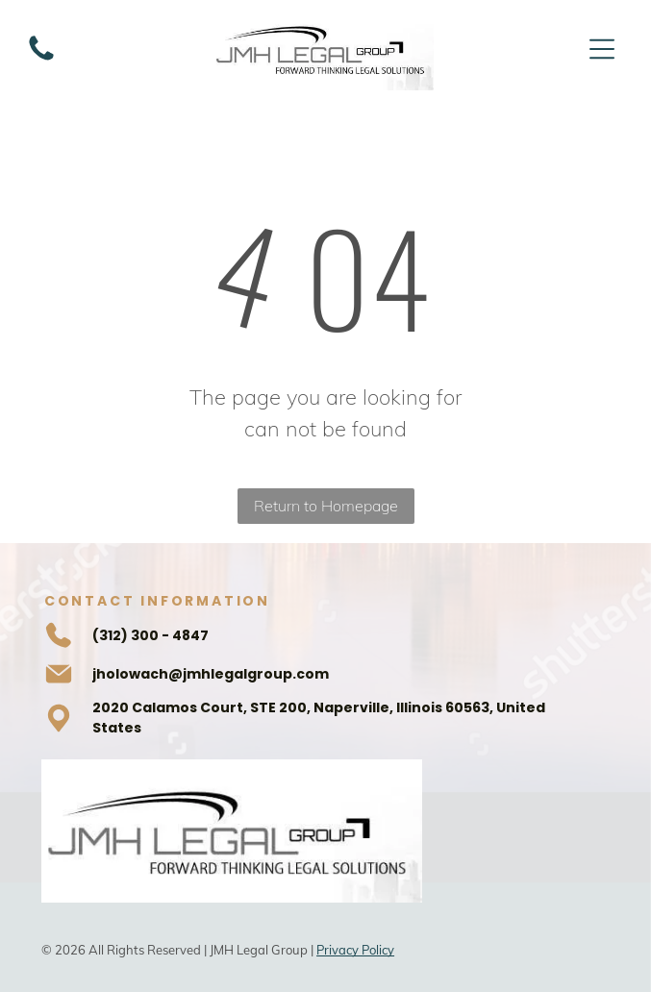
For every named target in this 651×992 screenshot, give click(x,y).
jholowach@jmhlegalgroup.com (210, 673)
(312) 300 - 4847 (150, 635)
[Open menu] (601, 49)
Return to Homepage (326, 505)
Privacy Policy (355, 949)
